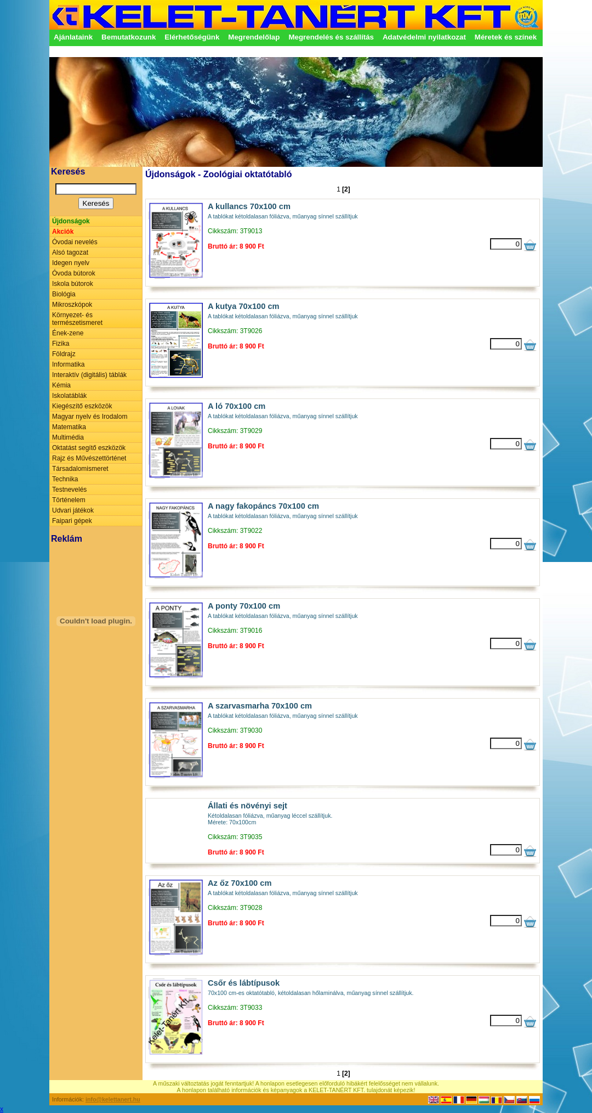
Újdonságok (71, 221)
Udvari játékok (73, 510)
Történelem (69, 500)
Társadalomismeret (80, 469)
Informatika (68, 364)
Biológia (64, 294)
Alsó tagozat (70, 252)
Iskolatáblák (69, 396)
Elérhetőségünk (191, 37)
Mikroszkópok (72, 304)
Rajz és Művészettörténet (89, 458)
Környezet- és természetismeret (77, 319)
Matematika (69, 427)
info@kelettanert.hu (113, 1099)
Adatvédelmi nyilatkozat (424, 37)
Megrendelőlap (254, 37)
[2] (346, 189)
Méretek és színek (506, 37)
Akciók (62, 231)
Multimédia (68, 437)
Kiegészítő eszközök (82, 406)
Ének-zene (67, 333)
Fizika (60, 343)
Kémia (61, 385)
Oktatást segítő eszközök (89, 448)
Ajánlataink (73, 37)
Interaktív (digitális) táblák (89, 375)
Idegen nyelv (70, 263)
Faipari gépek (72, 521)
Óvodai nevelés (75, 242)
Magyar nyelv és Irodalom (89, 416)
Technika (65, 479)
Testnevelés (69, 489)
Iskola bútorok (72, 284)
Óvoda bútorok (73, 273)
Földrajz (64, 354)
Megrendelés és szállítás (331, 37)
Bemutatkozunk (128, 37)
